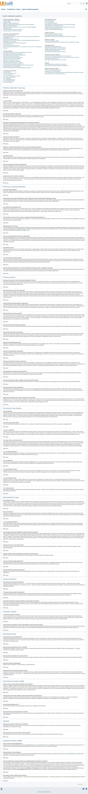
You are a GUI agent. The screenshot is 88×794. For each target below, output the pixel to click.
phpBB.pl (18, 230)
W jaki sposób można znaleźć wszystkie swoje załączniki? (56, 65)
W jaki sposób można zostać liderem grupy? (54, 25)
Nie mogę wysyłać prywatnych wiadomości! (54, 33)
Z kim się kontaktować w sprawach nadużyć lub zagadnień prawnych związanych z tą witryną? (64, 72)
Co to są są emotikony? (8, 74)
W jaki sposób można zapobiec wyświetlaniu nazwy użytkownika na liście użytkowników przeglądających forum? (21, 37)
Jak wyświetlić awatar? (8, 44)
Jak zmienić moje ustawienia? (9, 35)
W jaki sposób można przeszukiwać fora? (53, 46)
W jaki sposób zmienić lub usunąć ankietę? (12, 58)
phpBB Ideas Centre (72, 753)
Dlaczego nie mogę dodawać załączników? (12, 61)
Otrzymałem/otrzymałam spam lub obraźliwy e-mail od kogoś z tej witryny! (60, 36)
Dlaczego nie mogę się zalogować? (10, 25)
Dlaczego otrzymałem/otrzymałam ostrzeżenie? (13, 62)
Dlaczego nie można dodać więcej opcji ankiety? (13, 57)
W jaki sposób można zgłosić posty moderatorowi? (13, 63)
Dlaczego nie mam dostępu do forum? (11, 60)
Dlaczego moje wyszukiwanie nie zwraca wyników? (55, 47)
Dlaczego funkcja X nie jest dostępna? (52, 71)
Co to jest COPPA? (7, 21)
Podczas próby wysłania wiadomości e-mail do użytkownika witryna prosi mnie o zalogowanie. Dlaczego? (22, 47)
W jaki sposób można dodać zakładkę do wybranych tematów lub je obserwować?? (62, 57)
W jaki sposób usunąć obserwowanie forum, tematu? (56, 59)
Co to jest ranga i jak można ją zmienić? (11, 45)
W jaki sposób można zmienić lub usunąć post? (12, 53)
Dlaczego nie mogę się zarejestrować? (11, 23)
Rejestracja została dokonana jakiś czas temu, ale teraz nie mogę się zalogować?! (19, 27)
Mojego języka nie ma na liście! (9, 41)
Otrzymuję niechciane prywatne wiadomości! (54, 35)
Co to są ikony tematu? (8, 82)
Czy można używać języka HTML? (10, 73)
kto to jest (37, 763)
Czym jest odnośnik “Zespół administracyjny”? (54, 29)
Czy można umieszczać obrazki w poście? (11, 75)
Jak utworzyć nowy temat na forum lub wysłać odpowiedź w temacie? (17, 52)
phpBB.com (25, 230)
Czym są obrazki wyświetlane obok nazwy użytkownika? (14, 42)
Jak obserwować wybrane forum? (52, 58)
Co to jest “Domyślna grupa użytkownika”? (53, 28)
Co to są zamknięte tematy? (9, 81)
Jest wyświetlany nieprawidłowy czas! (11, 39)
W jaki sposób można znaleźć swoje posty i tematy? (55, 51)
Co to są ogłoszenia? (7, 78)
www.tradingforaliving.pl (46, 791)
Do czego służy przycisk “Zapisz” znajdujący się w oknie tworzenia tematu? (18, 65)
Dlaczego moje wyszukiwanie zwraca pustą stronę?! (55, 49)
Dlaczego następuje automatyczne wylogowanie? (13, 29)
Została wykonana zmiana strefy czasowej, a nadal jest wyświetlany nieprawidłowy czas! (21, 40)
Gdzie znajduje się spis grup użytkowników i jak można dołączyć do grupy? (60, 24)
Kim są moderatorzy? (49, 21)
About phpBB (54, 746)
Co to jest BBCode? (7, 72)
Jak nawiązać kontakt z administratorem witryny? (55, 73)
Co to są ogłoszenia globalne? (9, 77)
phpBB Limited (42, 744)
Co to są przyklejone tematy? (9, 79)
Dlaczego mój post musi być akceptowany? (12, 66)
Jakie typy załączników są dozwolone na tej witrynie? (55, 64)
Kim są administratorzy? (50, 20)
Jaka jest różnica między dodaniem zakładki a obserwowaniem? (58, 56)
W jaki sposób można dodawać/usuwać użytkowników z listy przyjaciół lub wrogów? (62, 42)
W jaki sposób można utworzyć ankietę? (11, 56)
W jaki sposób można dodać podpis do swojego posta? (14, 54)
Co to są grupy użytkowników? (51, 23)
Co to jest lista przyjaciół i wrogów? (52, 40)
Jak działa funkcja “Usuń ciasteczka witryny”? (12, 30)
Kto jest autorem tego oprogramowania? (53, 69)
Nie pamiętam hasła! (7, 28)
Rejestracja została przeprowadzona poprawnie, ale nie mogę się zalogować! (18, 24)
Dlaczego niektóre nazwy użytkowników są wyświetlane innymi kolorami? (60, 27)
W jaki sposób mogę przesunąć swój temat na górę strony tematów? (17, 67)
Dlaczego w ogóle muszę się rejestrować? (11, 20)
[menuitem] (87, 3)
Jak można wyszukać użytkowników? (52, 50)
